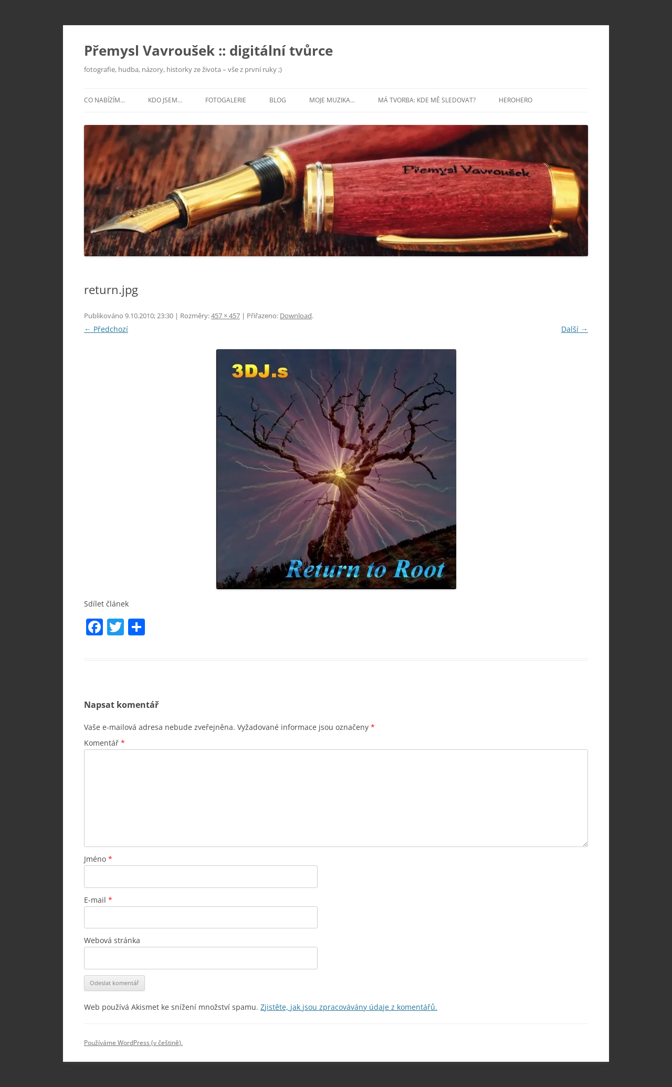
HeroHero (515, 100)
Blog (277, 100)
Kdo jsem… (165, 100)
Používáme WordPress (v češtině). (133, 1042)
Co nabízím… (104, 100)
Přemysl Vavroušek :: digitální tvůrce (208, 50)
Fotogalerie (225, 100)
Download (296, 315)
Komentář (104, 743)
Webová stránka (112, 940)
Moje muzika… (332, 100)
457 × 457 (225, 315)
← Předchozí (106, 329)
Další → (574, 329)
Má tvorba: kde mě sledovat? (427, 100)
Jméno (98, 859)
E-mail (98, 900)
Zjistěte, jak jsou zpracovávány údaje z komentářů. (348, 1007)
